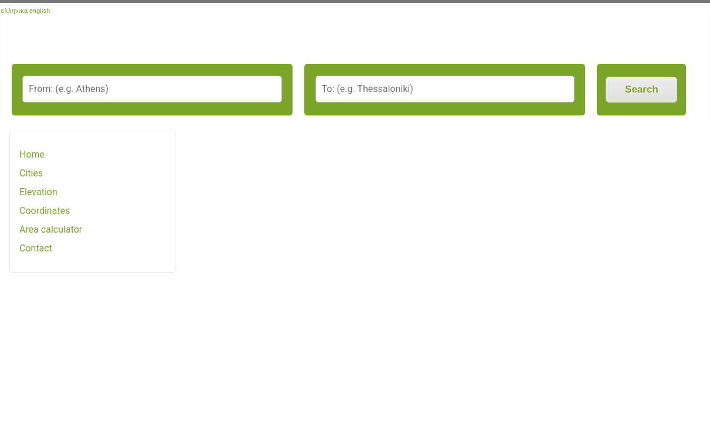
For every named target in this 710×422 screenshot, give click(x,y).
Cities (31, 173)
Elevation (38, 192)
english (39, 11)
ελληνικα (14, 11)
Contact (35, 248)
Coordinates (44, 210)
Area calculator (50, 229)
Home (32, 154)
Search (641, 89)
